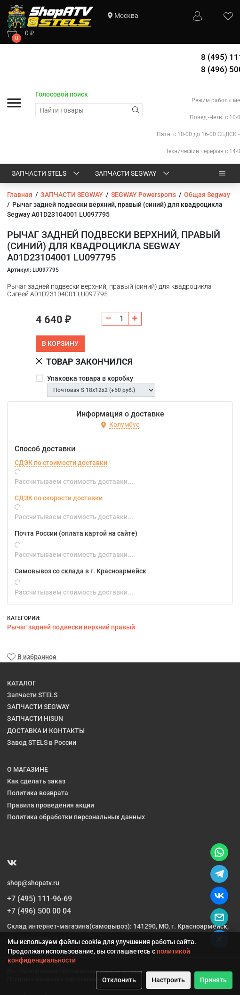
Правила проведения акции (50, 805)
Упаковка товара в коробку (90, 378)
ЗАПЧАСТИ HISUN (35, 718)
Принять (213, 980)
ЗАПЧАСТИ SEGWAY (133, 174)
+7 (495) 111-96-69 (39, 898)
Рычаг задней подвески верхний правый (71, 627)
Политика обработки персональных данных (76, 817)
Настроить (168, 980)
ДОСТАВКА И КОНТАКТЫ (46, 730)
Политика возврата (37, 793)
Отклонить (119, 980)
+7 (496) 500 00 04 (39, 910)
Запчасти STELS (46, 174)
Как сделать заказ (36, 781)
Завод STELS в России (41, 742)
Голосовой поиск (61, 94)
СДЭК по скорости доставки (59, 498)
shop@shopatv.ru (33, 883)
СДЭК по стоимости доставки (61, 462)
